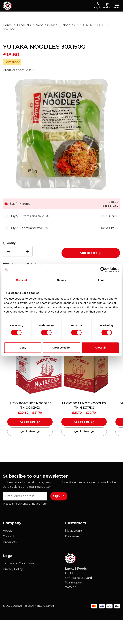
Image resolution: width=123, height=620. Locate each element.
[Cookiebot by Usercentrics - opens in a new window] (103, 269)
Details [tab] (61, 280)
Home (7, 25)
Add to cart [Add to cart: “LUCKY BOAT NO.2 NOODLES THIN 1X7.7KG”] (81, 421)
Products (24, 25)
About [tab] (101, 280)
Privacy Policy (13, 569)
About (7, 530)
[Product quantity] (17, 251)
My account (73, 530)
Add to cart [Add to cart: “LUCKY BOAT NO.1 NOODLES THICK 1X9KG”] (27, 421)
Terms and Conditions (18, 563)
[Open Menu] (117, 4)
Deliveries (72, 536)
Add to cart (88, 253)
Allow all (100, 347)
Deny (23, 347)
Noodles (69, 25)
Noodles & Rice (46, 25)
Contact (8, 536)
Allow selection (61, 347)
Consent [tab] (21, 280)
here (44, 503)
